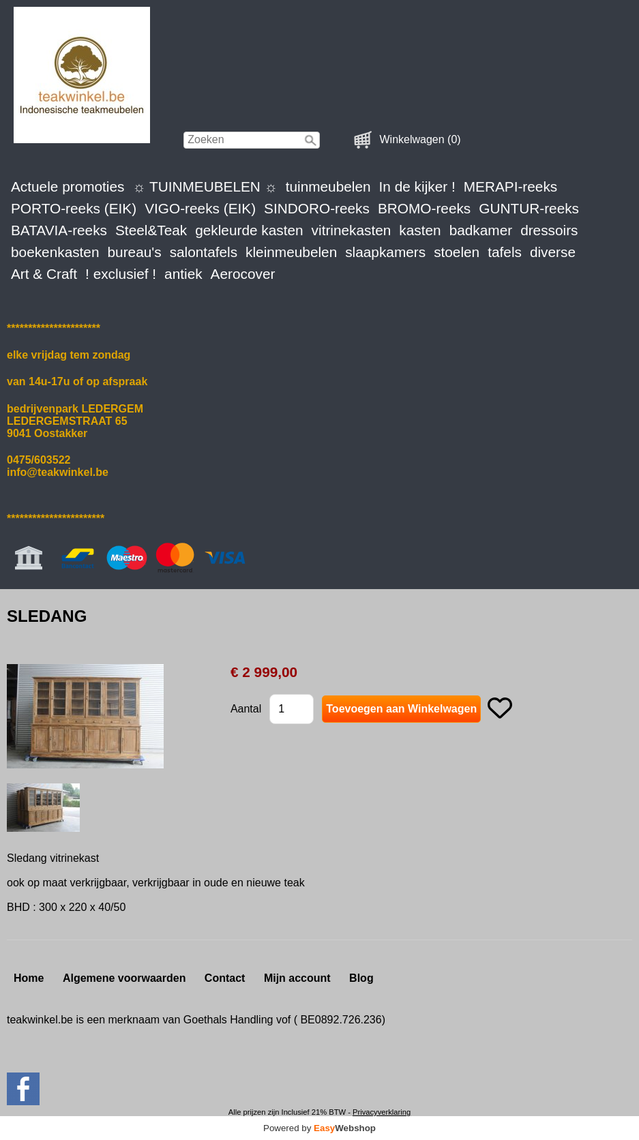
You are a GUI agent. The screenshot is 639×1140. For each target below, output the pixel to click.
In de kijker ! (417, 186)
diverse (553, 252)
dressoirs (549, 230)
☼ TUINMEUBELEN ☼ (204, 186)
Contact (225, 978)
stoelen (456, 252)
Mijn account (297, 978)
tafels (505, 252)
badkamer (480, 230)
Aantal (246, 709)
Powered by (319, 1128)
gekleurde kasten (249, 230)
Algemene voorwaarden (124, 978)
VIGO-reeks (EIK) (200, 208)
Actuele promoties (67, 186)
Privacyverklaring (382, 1112)
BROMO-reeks (424, 208)
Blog (361, 978)
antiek (183, 274)
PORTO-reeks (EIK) (73, 208)
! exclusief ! (120, 274)
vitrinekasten (351, 230)
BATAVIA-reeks (59, 230)
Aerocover (243, 274)
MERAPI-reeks (511, 186)
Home (29, 978)
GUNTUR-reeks (529, 208)
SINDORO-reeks (317, 208)
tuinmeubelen (328, 186)
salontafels (203, 252)
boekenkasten (55, 252)
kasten (420, 230)
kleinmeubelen (291, 252)
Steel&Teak (151, 230)
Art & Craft (44, 274)
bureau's (135, 252)
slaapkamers (385, 252)
